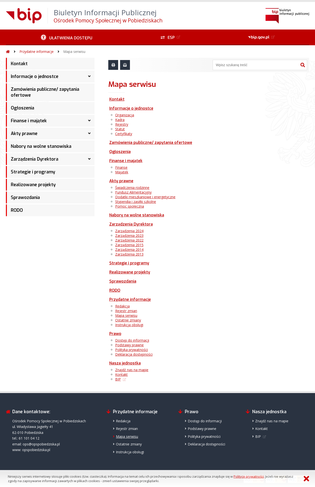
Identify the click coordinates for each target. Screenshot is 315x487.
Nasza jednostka (125, 363)
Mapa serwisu (74, 51)
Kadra (120, 119)
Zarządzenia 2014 (129, 249)
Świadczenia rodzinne (132, 187)
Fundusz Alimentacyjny (133, 192)
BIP (118, 379)
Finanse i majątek (29, 121)
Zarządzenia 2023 (129, 235)
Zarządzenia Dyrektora (34, 159)
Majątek (121, 172)
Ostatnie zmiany (128, 320)
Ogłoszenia (22, 108)
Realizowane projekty (33, 185)
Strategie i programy (33, 172)
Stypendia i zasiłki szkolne (135, 201)
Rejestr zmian (126, 310)
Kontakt (19, 64)
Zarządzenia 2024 (129, 230)
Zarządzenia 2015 (129, 245)
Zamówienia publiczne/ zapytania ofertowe (45, 92)
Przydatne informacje (36, 51)
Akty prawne (24, 134)
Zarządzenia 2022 (129, 240)
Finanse (121, 167)
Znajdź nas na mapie (131, 369)
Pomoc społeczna (129, 206)
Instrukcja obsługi (129, 324)
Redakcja (122, 306)
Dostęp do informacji (132, 340)
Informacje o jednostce (34, 76)
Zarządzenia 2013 (129, 254)
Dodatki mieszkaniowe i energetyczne (145, 197)
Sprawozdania (25, 197)
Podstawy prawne (129, 345)
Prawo (115, 333)
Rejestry (121, 124)
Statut (120, 129)
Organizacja (124, 115)
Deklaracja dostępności (134, 354)
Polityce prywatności (249, 476)
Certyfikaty (123, 133)
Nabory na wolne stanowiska (41, 146)
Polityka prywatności (131, 349)
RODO (17, 210)
